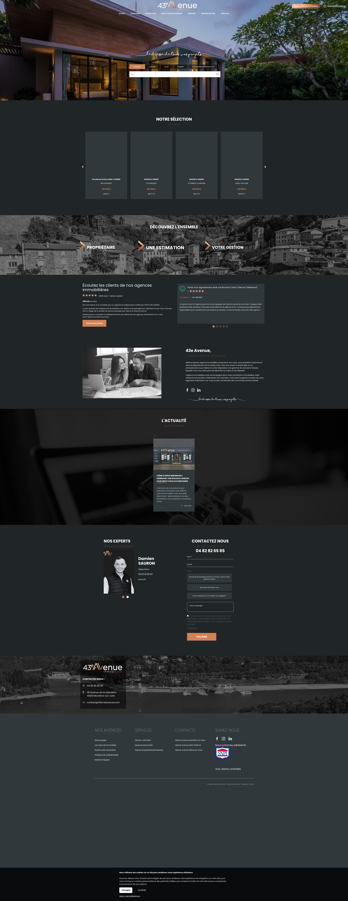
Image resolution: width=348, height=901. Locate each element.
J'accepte (125, 890)
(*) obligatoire (242, 628)
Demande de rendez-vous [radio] (259, 587)
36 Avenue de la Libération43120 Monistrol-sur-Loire (101, 694)
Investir (180, 66)
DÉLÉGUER (227, 245)
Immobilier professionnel (203, 66)
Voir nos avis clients (94, 323)
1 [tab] (213, 326)
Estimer (152, 66)
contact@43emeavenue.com (103, 702)
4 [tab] (224, 326)
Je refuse (142, 890)
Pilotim (252, 784)
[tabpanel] (220, 304)
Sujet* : (240, 571)
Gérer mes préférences (129, 896)
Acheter (137, 66)
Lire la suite (187, 507)
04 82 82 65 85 (260, 551)
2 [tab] (217, 326)
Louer (166, 66)
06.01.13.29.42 (112, 574)
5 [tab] (227, 326)
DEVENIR (99, 245)
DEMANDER (166, 245)
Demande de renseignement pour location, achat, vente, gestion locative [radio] (259, 578)
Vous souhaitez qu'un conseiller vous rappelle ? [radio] (260, 596)
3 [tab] (220, 326)
